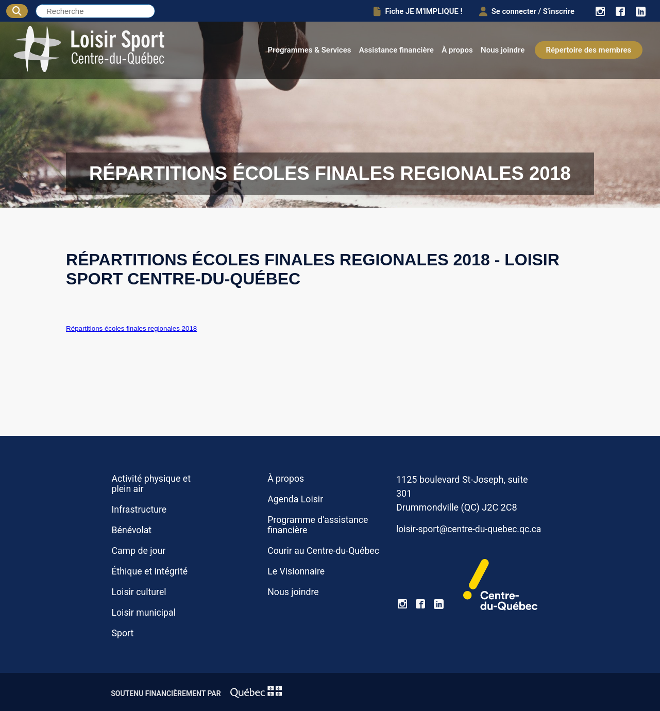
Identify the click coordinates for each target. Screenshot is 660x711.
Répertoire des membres (588, 50)
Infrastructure (138, 509)
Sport (122, 633)
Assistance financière (396, 50)
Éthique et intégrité (149, 571)
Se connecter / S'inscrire (524, 11)
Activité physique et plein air (151, 483)
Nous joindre (502, 50)
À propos (457, 50)
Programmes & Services (309, 50)
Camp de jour (138, 551)
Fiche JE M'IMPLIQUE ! (413, 11)
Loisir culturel (138, 592)
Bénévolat (131, 530)
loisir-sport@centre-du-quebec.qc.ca (468, 529)
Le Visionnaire (296, 571)
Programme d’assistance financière (317, 525)
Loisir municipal (143, 612)
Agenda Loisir (295, 499)
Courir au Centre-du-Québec (323, 551)
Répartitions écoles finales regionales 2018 (131, 328)
